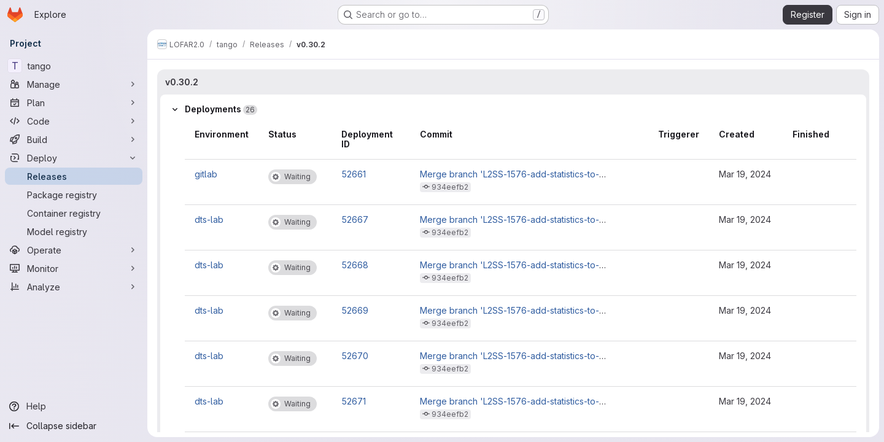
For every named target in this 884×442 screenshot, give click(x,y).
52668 (354, 265)
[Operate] (73, 249)
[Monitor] (73, 268)
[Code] (73, 121)
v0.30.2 (181, 82)
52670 (354, 356)
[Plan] (73, 102)
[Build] (73, 139)
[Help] (73, 406)
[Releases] (73, 176)
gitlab (206, 174)
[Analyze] (73, 286)
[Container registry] (73, 213)
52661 (353, 174)
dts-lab (209, 219)
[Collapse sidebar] (73, 426)
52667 (354, 219)
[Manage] (73, 84)
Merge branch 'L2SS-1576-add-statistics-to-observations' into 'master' (509, 179)
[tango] (73, 65)
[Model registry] (73, 231)
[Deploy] (73, 157)
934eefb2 (450, 187)
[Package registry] (73, 194)
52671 (353, 401)
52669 (354, 310)
